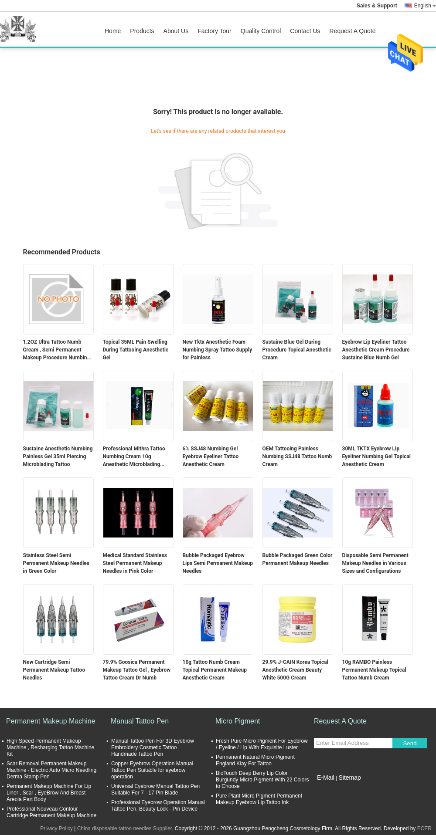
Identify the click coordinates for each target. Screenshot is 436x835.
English (425, 6)
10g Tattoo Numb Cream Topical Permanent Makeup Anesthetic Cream (215, 670)
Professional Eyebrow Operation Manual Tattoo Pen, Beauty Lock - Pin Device (158, 805)
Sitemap (349, 777)
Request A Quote (353, 30)
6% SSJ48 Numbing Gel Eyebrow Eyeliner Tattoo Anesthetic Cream (211, 456)
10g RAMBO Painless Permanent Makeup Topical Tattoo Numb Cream (374, 670)
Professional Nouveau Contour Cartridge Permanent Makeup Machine (51, 812)
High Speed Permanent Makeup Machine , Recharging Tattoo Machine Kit (50, 747)
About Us (176, 30)
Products (142, 30)
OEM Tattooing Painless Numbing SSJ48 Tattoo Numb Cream (297, 456)
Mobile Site (329, 788)
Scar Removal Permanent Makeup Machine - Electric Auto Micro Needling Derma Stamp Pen (51, 770)
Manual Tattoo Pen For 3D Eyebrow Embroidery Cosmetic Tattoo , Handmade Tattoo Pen (152, 747)
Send (409, 743)
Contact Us (305, 30)
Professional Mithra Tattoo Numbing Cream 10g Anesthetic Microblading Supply (134, 457)
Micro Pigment (237, 721)
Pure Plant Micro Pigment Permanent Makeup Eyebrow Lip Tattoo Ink (259, 799)
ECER (424, 828)
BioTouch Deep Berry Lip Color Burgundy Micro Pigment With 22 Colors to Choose (262, 779)
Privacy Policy (56, 828)
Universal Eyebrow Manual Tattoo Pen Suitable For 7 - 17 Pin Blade (155, 789)
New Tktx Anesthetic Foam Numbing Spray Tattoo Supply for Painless (217, 350)
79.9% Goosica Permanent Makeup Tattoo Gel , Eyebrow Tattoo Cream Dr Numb (137, 670)
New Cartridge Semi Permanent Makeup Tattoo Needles (54, 670)
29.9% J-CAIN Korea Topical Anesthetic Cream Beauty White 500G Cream (295, 670)
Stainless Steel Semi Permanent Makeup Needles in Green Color (56, 563)
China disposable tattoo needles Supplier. (126, 828)
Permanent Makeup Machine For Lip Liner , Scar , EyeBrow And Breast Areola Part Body (49, 792)
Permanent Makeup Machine (50, 721)
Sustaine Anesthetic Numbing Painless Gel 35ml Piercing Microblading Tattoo (58, 456)
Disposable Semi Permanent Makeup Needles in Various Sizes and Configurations (375, 563)
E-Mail (325, 777)
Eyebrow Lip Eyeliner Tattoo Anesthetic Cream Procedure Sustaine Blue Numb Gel (376, 350)
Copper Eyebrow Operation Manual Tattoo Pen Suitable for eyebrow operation (152, 770)
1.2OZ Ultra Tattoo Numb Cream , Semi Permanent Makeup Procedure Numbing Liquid (56, 350)
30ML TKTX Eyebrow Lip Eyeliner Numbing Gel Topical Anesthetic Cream (376, 456)
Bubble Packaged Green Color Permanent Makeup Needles (297, 559)
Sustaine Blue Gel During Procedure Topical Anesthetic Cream (296, 350)
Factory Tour (215, 30)
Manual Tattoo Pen (140, 721)
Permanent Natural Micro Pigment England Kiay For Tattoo (255, 760)
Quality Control (261, 30)
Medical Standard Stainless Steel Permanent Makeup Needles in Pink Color (135, 563)
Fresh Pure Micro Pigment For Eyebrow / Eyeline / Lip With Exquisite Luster (262, 744)
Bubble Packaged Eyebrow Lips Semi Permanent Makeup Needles (218, 563)
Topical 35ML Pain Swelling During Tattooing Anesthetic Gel (136, 350)
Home (113, 30)
